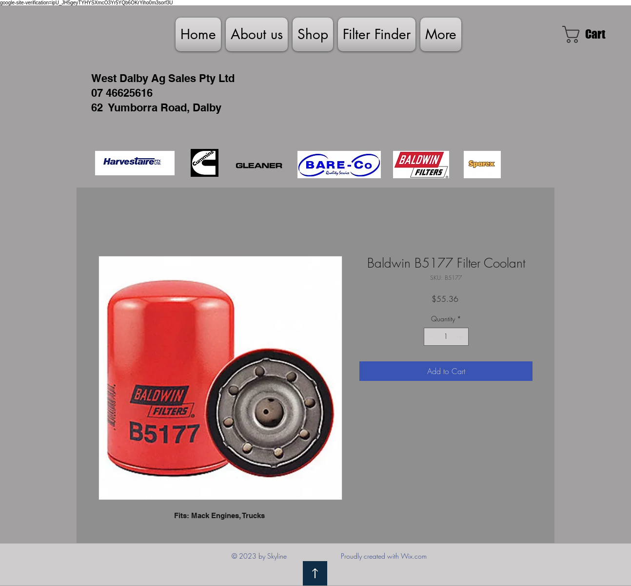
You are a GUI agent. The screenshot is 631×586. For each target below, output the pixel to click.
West (104, 78)
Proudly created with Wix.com (384, 556)
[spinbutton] (446, 336)
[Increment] (461, 336)
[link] (593, 34)
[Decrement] (431, 336)
